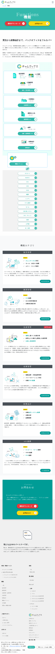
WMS (31, 190)
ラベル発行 (31, 203)
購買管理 (30, 119)
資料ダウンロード (33, 623)
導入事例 (32, 580)
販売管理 (4, 588)
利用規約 (31, 630)
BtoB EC (31, 177)
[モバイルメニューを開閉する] (53, 2)
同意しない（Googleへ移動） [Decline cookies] (45, 647)
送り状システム (30, 211)
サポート (4, 617)
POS (31, 182)
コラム (33, 593)
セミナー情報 (35, 606)
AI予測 (31, 224)
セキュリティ (32, 632)
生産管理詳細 (45, 358)
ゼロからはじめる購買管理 (38, 598)
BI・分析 (31, 228)
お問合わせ (31, 618)
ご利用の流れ (5, 620)
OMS (31, 186)
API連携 (4, 603)
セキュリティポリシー (34, 635)
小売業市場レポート (33, 625)
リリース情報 (5, 635)
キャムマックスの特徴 (7, 569)
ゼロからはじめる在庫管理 (38, 601)
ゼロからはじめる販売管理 (38, 596)
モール (31, 207)
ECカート (31, 173)
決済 (31, 220)
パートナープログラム (7, 625)
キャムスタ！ (35, 608)
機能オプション (22, 163)
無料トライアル (32, 620)
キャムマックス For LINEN (10, 577)
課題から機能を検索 (6, 605)
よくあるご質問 (5, 622)
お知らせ (4, 633)
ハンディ (31, 199)
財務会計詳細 (45, 433)
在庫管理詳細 (45, 395)
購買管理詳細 (45, 318)
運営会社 (31, 627)
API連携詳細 (45, 470)
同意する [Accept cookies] (31, 647)
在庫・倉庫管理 (29, 133)
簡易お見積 (32, 572)
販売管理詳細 (45, 281)
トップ (4, 5)
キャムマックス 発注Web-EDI (10, 574)
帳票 (31, 194)
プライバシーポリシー (34, 637)
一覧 (3, 585)
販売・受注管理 (29, 90)
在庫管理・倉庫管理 (6, 592)
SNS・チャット (30, 215)
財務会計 (31, 147)
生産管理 (30, 105)
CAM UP (34, 591)
